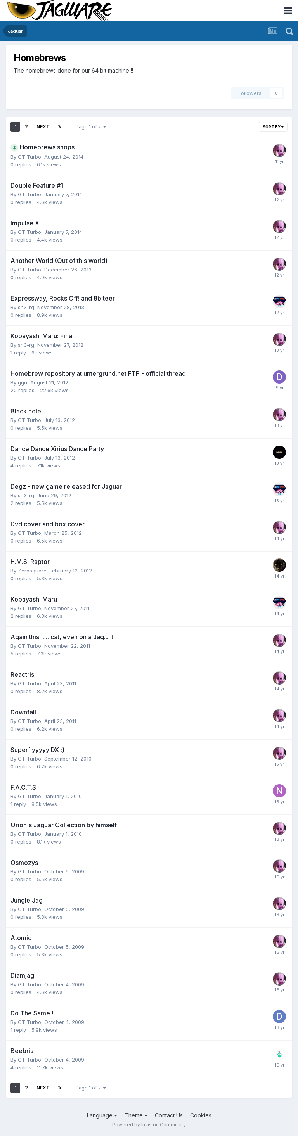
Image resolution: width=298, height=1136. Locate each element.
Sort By (273, 126)
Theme (136, 1115)
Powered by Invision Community (149, 1124)
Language (102, 1115)
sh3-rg (26, 307)
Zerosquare (32, 570)
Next (43, 127)
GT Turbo (29, 157)
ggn (22, 382)
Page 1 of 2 (91, 127)
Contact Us (169, 1115)
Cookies (200, 1115)
